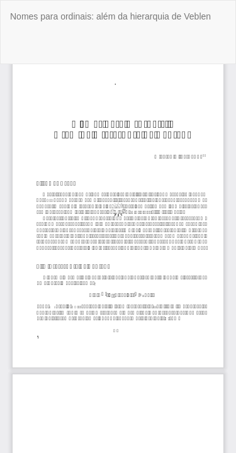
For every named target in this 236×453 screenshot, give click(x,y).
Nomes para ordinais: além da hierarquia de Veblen (110, 16)
